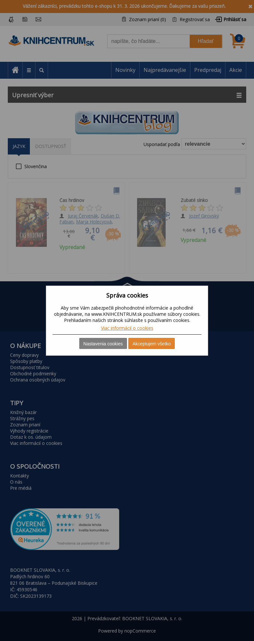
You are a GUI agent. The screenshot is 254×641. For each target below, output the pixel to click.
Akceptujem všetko (152, 343)
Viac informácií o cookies (127, 328)
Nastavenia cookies (103, 343)
